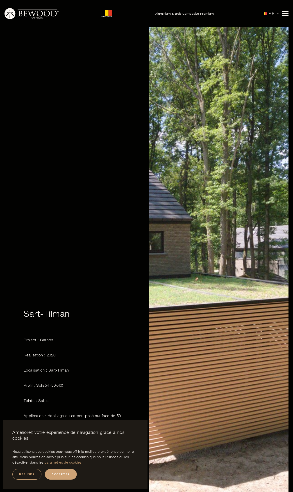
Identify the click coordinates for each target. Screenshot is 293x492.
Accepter (61, 474)
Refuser (27, 474)
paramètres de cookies (63, 462)
